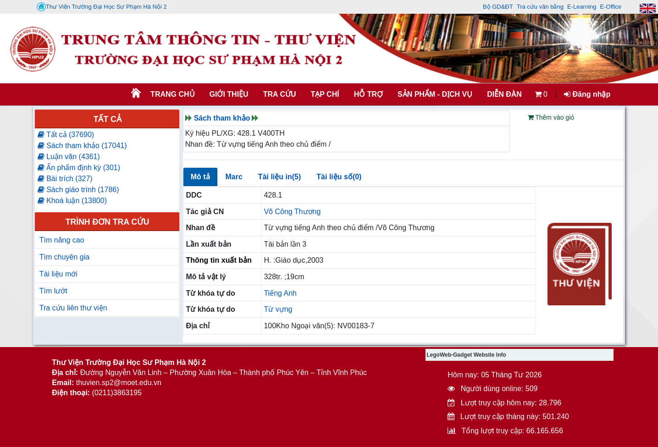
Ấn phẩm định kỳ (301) (79, 167)
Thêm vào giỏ (551, 117)
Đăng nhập (587, 94)
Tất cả (108, 119)
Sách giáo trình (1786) (78, 189)
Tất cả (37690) (66, 134)
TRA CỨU (279, 94)
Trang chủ (172, 94)
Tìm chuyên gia (64, 257)
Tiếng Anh (280, 293)
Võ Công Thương (292, 211)
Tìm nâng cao (61, 240)
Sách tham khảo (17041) (82, 145)
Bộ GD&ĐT (498, 6)
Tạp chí (325, 94)
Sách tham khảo (222, 118)
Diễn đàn (504, 94)
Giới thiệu (229, 94)
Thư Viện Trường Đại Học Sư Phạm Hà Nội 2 (102, 6)
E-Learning (582, 6)
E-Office (611, 6)
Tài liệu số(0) (338, 177)
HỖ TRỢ (368, 94)
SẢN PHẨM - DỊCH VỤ (434, 94)
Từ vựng (278, 309)
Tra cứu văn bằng (540, 6)
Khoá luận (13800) (72, 200)
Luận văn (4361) (69, 156)
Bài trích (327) (65, 178)
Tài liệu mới (58, 274)
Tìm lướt (53, 291)
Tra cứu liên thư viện (73, 308)
